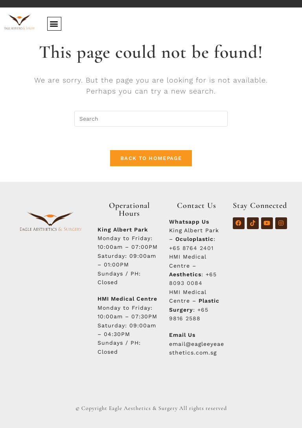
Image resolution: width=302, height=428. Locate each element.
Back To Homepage (151, 158)
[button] (54, 24)
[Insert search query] (151, 119)
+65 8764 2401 (191, 248)
